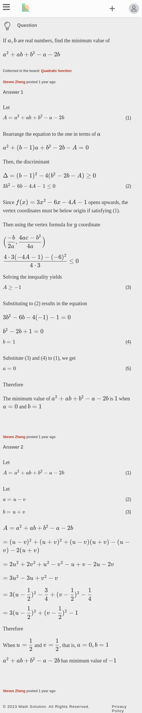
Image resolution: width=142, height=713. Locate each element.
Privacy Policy (119, 708)
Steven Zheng (14, 82)
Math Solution (32, 706)
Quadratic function (56, 71)
